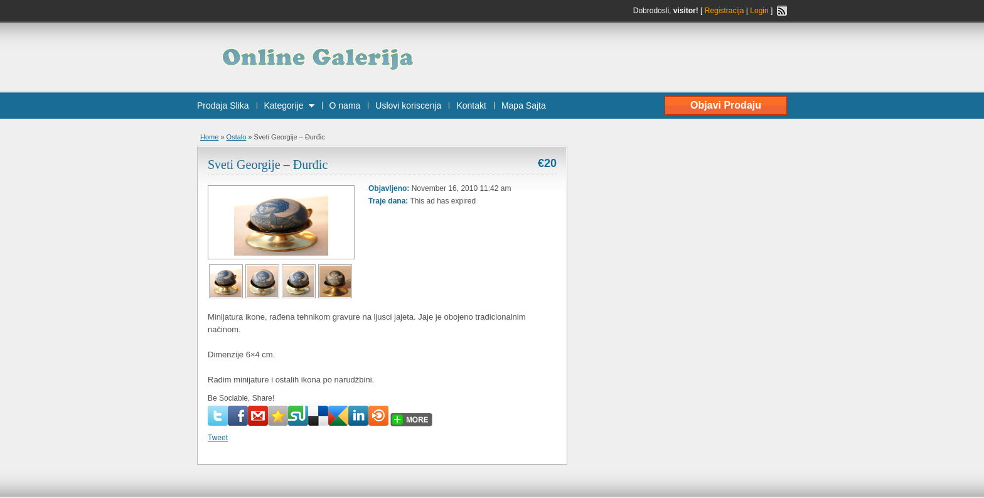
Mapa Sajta (523, 105)
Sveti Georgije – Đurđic (268, 164)
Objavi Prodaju (725, 105)
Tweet (218, 437)
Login (759, 10)
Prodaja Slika (223, 105)
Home (209, 137)
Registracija (724, 10)
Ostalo (237, 137)
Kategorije (284, 105)
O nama (345, 105)
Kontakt (471, 105)
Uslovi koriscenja (408, 105)
